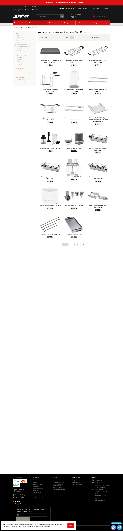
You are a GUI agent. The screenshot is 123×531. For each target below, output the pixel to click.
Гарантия (28, 10)
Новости (15, 7)
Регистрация (76, 482)
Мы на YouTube (19, 497)
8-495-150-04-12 (80, 15)
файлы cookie (18, 524)
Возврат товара (37, 492)
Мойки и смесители (58, 487)
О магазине (41, 7)
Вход (73, 480)
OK (70, 525)
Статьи (21, 7)
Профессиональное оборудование (58, 485)
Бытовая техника (57, 480)
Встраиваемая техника (59, 482)
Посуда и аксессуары (59, 489)
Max (51, 2)
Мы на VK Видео (19, 495)
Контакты (35, 10)
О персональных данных (40, 497)
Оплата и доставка (18, 10)
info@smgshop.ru (99, 483)
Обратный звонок (77, 484)
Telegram (58, 2)
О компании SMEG (30, 7)
